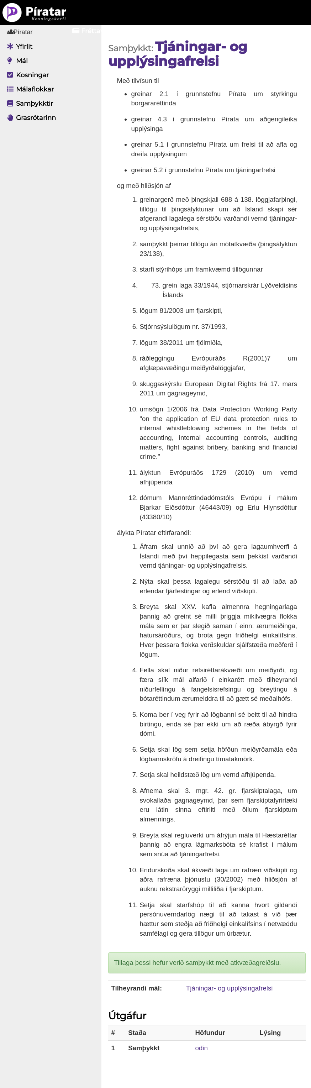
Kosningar (26, 75)
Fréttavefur (94, 31)
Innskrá (222, 31)
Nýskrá (272, 31)
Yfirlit (18, 47)
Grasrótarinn (30, 118)
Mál (16, 61)
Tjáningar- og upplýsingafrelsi (230, 988)
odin (202, 1048)
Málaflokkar (29, 89)
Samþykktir (28, 103)
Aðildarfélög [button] (162, 31)
